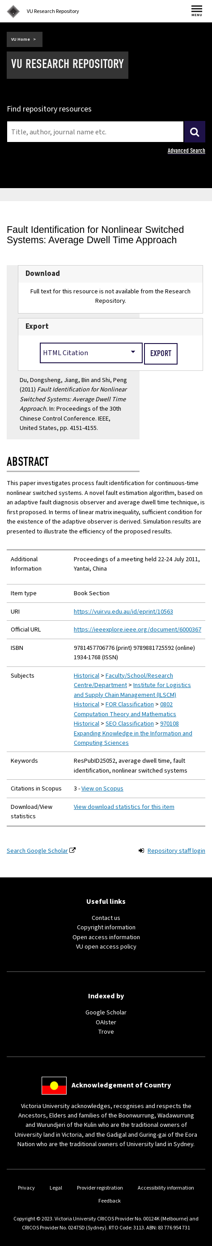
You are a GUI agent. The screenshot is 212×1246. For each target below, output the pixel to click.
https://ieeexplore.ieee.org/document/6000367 (137, 629)
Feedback (109, 1201)
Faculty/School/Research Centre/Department (123, 680)
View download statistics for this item (124, 807)
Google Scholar (106, 1012)
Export (37, 326)
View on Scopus (102, 788)
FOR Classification (130, 704)
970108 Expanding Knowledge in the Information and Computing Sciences (133, 733)
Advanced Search (186, 151)
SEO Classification (130, 723)
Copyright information (106, 927)
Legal (56, 1188)
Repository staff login (176, 850)
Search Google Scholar (37, 850)
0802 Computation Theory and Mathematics (125, 709)
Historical (86, 675)
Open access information (106, 937)
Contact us (106, 918)
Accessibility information (166, 1188)
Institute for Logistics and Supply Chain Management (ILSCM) (132, 689)
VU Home (20, 39)
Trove (106, 1031)
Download (42, 273)
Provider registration (100, 1188)
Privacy (26, 1188)
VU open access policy (106, 946)
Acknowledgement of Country (121, 1085)
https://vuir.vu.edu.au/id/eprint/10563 (123, 611)
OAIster (106, 1022)
